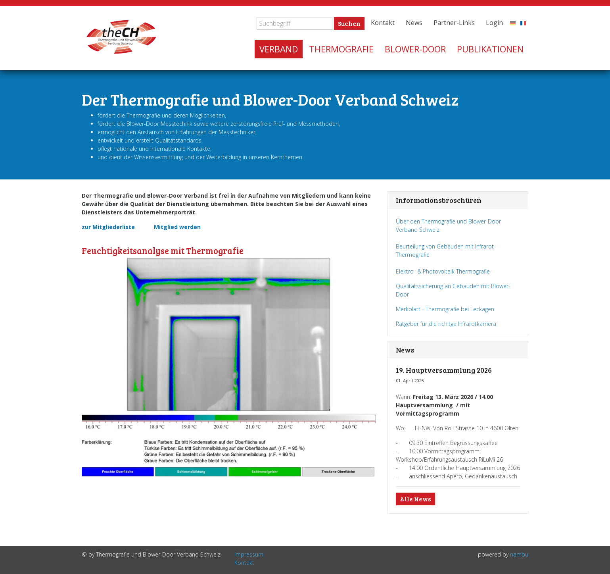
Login (494, 22)
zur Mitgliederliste (108, 227)
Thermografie (341, 49)
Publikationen (490, 49)
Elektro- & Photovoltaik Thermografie (443, 271)
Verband (278, 49)
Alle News (415, 499)
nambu (519, 554)
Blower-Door (415, 49)
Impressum (248, 554)
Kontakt (383, 22)
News (414, 22)
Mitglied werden (177, 227)
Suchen (349, 23)
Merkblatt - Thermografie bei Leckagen (445, 309)
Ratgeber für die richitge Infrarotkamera (446, 323)
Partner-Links (454, 22)
